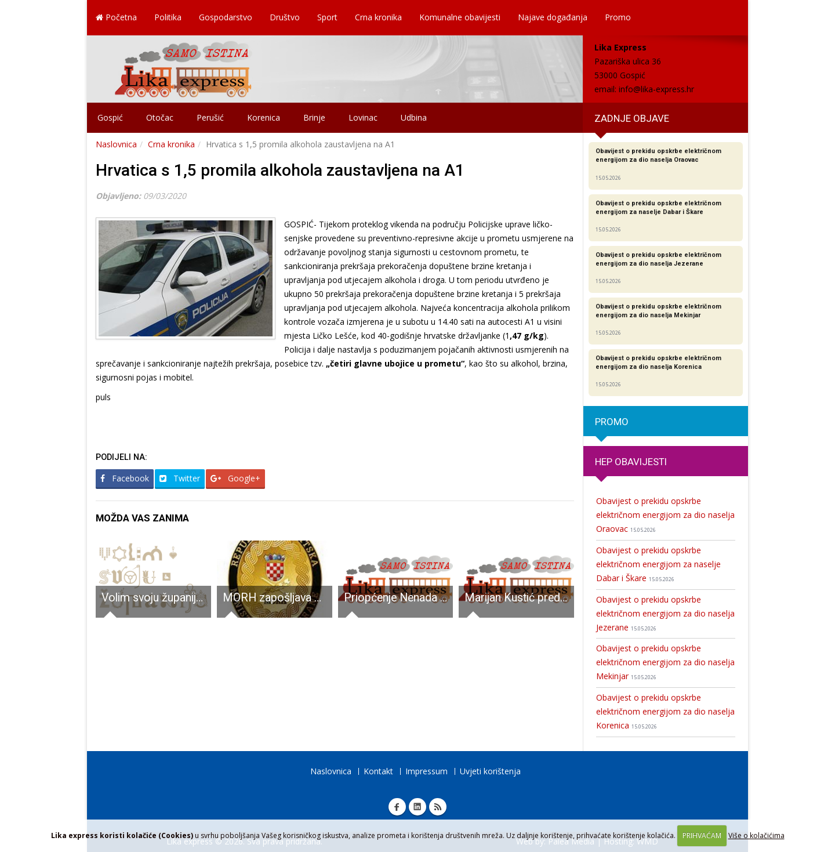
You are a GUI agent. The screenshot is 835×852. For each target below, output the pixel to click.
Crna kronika (378, 17)
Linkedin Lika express (417, 806)
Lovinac (362, 117)
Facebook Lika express (397, 806)
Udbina (414, 117)
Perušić (210, 117)
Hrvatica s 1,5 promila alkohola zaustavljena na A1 (280, 170)
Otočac (159, 117)
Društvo (285, 17)
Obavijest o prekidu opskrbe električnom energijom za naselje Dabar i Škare (658, 564)
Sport (327, 17)
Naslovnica (116, 144)
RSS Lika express (437, 806)
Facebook (124, 478)
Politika (167, 17)
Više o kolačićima (756, 835)
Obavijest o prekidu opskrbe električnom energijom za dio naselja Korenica (665, 711)
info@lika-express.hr (656, 89)
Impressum (426, 771)
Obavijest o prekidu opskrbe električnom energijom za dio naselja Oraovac (665, 514)
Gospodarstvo (225, 17)
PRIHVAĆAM (701, 835)
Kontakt (378, 771)
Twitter (179, 478)
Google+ (235, 478)
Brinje (314, 117)
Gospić (110, 117)
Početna (116, 17)
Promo (618, 17)
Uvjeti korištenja (490, 771)
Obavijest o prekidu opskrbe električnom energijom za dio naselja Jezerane (665, 613)
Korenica (263, 117)
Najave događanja (552, 17)
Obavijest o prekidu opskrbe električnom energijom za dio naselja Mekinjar (665, 662)
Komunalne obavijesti (459, 17)
